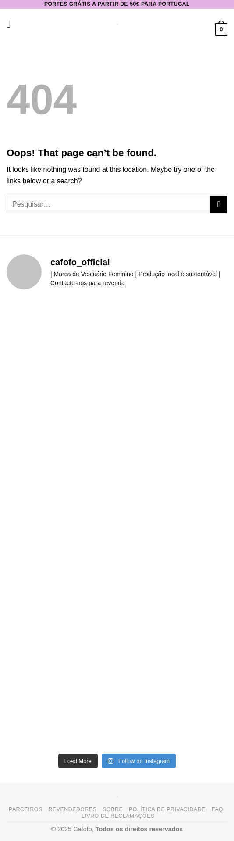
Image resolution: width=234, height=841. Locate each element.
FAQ (217, 809)
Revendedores (72, 809)
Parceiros (26, 809)
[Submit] (218, 204)
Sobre (113, 809)
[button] (12, 24)
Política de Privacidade (167, 809)
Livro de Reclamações (118, 816)
